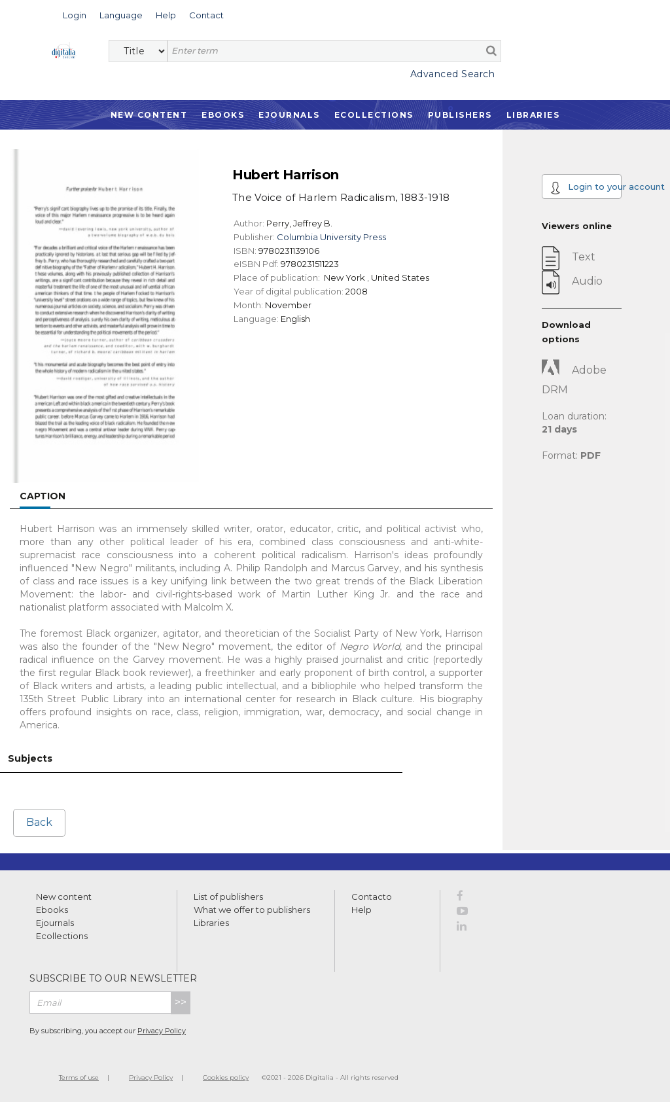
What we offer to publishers (252, 909)
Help (361, 909)
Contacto (371, 896)
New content (64, 896)
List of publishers (228, 896)
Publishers (460, 115)
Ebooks (223, 115)
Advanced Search (452, 74)
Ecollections (374, 115)
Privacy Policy (161, 1030)
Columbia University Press (331, 237)
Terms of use (79, 1077)
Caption (42, 496)
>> (180, 1002)
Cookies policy (226, 1077)
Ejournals (289, 115)
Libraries (533, 115)
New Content (149, 115)
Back (39, 822)
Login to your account (586, 187)
